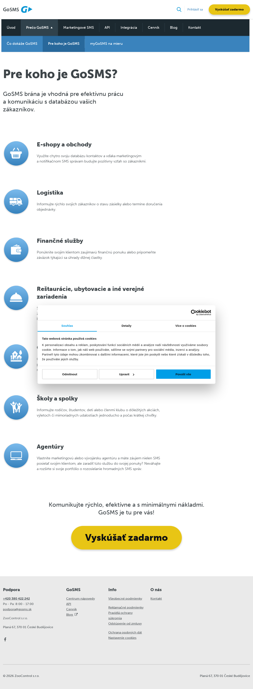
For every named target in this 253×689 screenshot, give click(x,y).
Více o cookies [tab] (185, 325)
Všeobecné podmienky (125, 598)
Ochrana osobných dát (125, 632)
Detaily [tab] (126, 325)
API (106, 27)
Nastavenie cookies (122, 637)
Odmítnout (69, 374)
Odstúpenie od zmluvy (125, 623)
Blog (172, 27)
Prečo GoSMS (36, 27)
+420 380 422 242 (16, 598)
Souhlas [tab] (67, 325)
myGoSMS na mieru (105, 43)
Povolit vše (183, 374)
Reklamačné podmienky (125, 607)
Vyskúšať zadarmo (229, 9)
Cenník (152, 27)
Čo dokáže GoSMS (20, 43)
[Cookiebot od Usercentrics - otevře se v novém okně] (194, 313)
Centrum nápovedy (80, 598)
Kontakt (193, 27)
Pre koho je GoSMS (62, 43)
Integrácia (127, 27)
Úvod (9, 27)
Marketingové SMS (77, 27)
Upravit (126, 374)
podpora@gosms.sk (17, 609)
